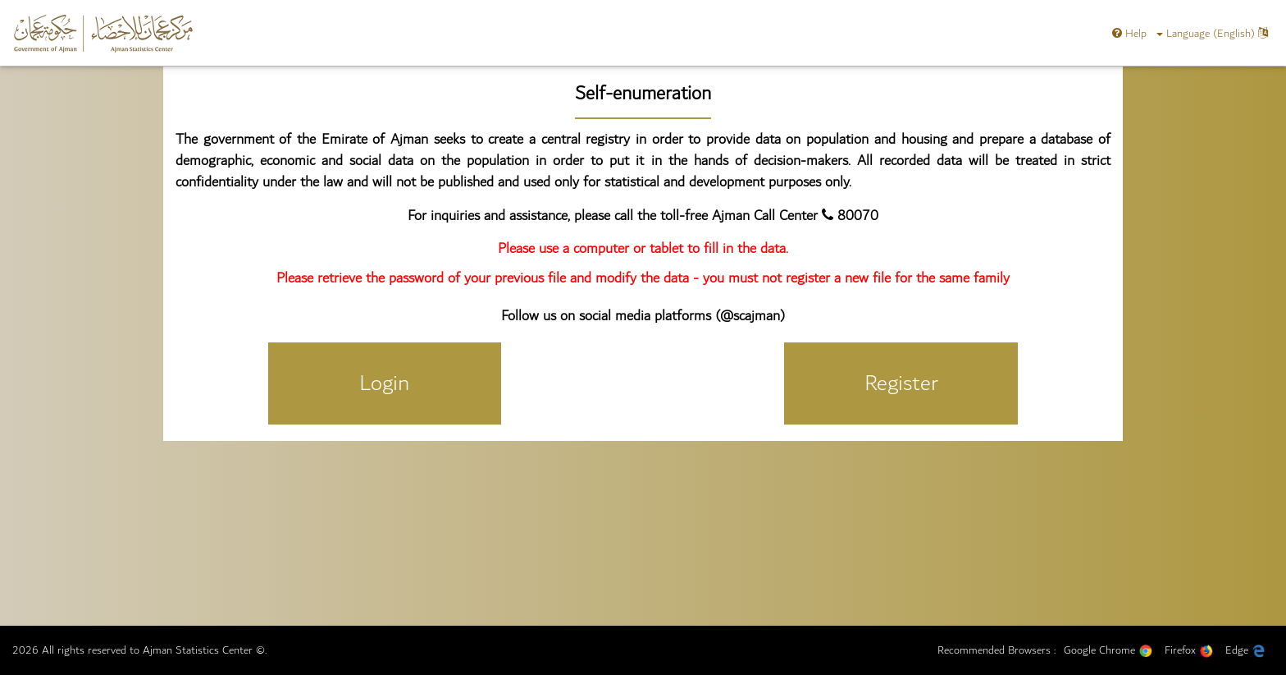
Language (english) (1212, 34)
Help (1129, 34)
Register (901, 383)
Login (384, 383)
